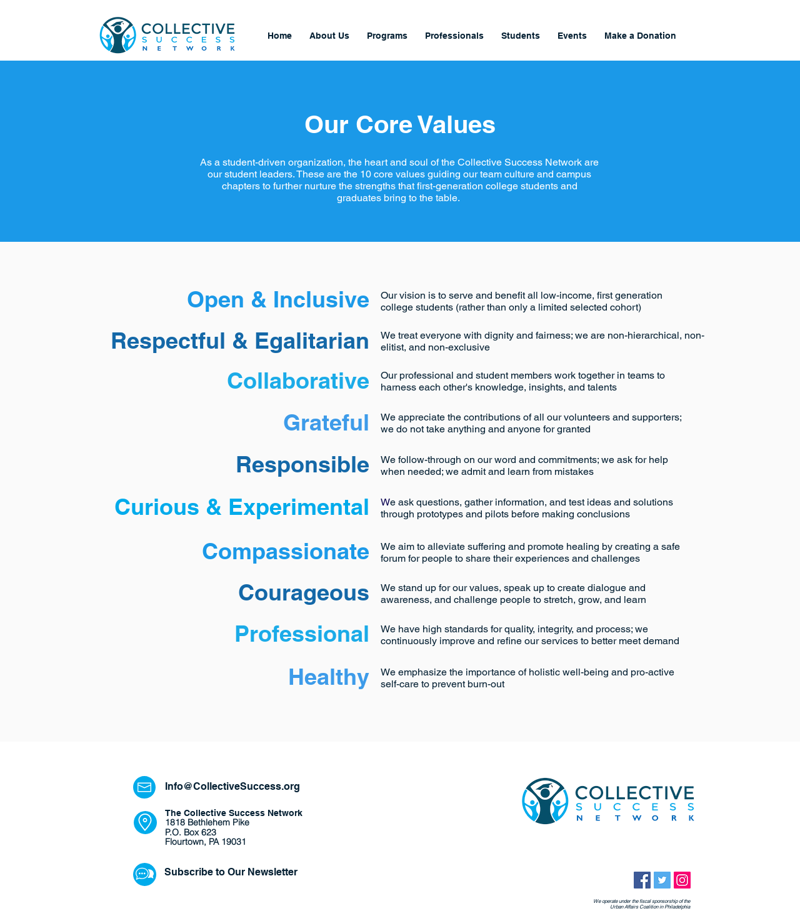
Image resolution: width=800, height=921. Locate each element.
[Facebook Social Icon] (642, 880)
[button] (454, 35)
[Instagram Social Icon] (682, 880)
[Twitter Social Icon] (662, 880)
